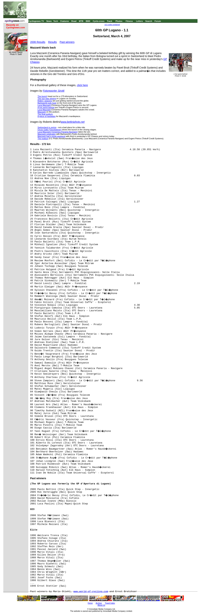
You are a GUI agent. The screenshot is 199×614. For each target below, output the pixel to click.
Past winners (67, 42)
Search (148, 21)
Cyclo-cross (98, 21)
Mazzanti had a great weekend (51, 136)
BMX (88, 21)
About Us (101, 605)
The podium (43, 138)
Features (64, 21)
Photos (118, 21)
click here (82, 85)
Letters (139, 21)
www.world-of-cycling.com (90, 591)
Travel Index (110, 603)
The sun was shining (47, 98)
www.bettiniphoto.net (73, 121)
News (49, 21)
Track (109, 21)
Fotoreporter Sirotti (53, 90)
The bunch (42, 96)
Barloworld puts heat (47, 103)
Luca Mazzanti (44, 105)
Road (74, 21)
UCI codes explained (112, 25)
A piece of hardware (46, 116)
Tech (55, 21)
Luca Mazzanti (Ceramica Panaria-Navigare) (58, 132)
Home (90, 603)
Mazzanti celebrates (47, 134)
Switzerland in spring (47, 127)
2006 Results (37, 42)
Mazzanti (42, 112)
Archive (99, 603)
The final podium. (45, 114)
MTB (81, 21)
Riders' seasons (45, 101)
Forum (158, 21)
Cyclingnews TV (36, 21)
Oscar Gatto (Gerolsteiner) (50, 130)
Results (52, 42)
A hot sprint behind (46, 107)
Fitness (129, 21)
